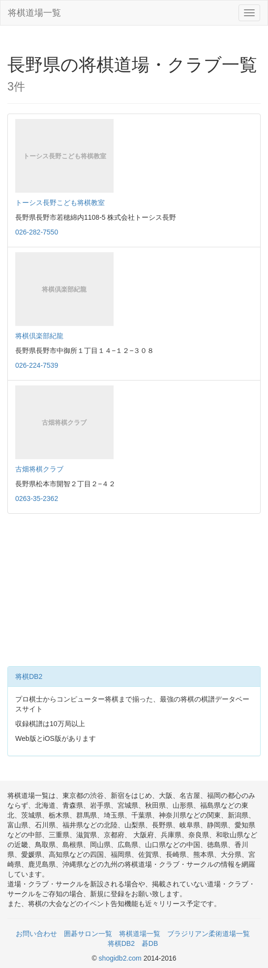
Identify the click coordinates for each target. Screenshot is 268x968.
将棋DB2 (28, 676)
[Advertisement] (134, 592)
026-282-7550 (36, 232)
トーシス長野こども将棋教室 (60, 202)
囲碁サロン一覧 (88, 934)
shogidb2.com (121, 958)
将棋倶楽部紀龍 (39, 336)
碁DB (150, 943)
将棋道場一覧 (34, 13)
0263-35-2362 (36, 498)
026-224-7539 (36, 365)
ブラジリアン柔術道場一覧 (208, 934)
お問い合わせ (36, 934)
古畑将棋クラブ (39, 469)
